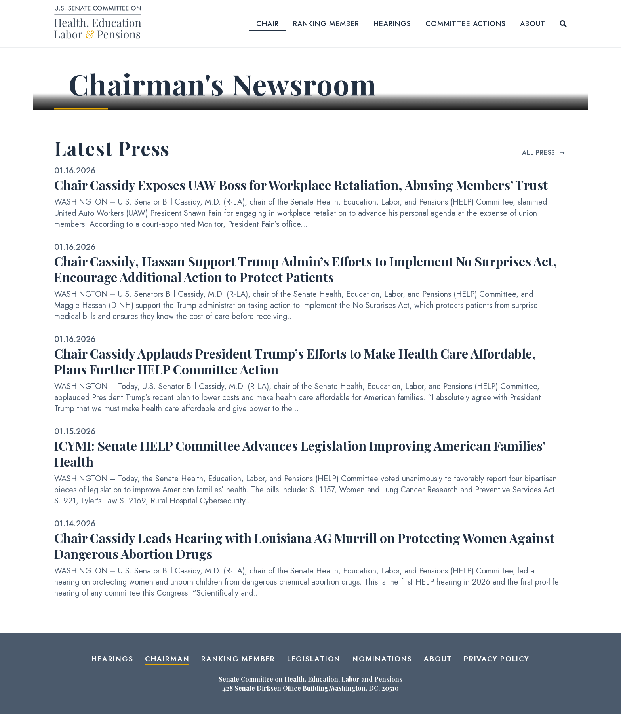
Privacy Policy (497, 659)
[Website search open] (563, 23)
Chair (267, 24)
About (532, 24)
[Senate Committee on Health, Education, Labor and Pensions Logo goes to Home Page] (100, 24)
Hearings (392, 24)
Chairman (167, 659)
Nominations (382, 659)
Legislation (314, 659)
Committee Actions (465, 24)
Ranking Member (326, 24)
